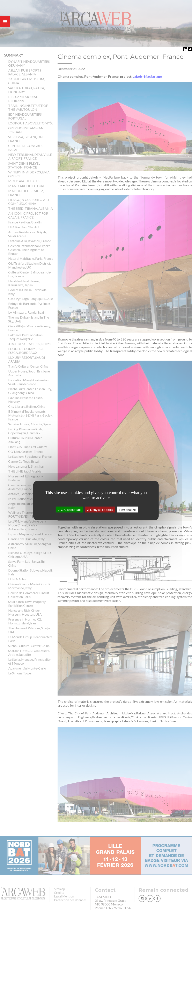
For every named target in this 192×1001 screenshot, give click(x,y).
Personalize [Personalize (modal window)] (127, 509)
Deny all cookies (100, 509)
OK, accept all (69, 509)
